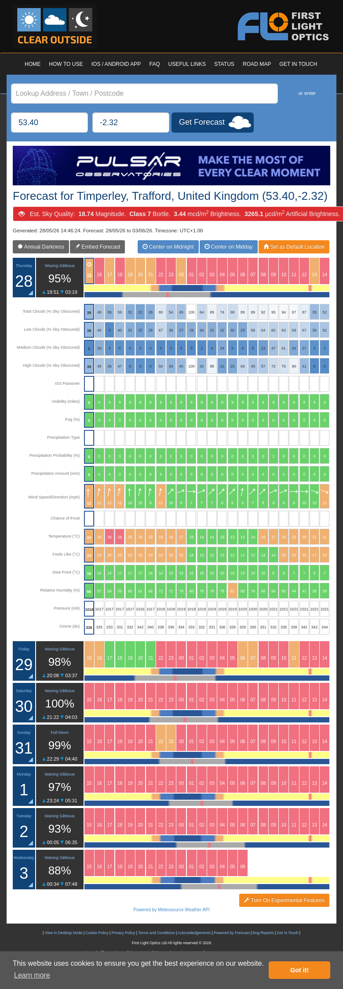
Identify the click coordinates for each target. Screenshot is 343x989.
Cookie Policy (96, 933)
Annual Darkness (41, 247)
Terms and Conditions (156, 933)
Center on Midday (228, 247)
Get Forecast (202, 122)
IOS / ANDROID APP (116, 64)
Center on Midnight (168, 247)
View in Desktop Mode (64, 933)
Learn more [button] (32, 975)
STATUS (224, 64)
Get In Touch (288, 933)
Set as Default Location (294, 247)
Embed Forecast (97, 247)
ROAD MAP (257, 64)
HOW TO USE (66, 64)
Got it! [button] (299, 970)
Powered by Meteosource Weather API (171, 909)
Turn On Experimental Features (284, 900)
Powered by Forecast (232, 933)
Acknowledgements (194, 933)
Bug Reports (263, 933)
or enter (307, 93)
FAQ (154, 64)
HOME (32, 64)
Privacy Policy (123, 933)
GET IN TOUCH (298, 64)
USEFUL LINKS (187, 64)
